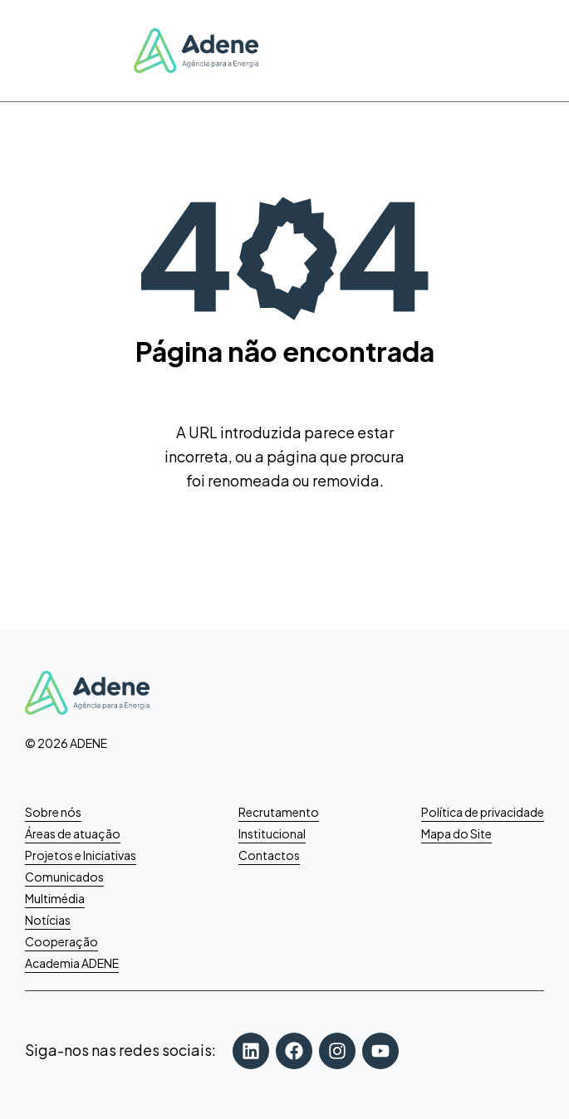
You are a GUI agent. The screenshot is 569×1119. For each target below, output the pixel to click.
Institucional (272, 833)
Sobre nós (53, 811)
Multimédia (55, 898)
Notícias (48, 919)
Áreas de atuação (72, 833)
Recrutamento (278, 811)
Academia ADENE (72, 962)
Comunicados (64, 876)
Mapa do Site (456, 833)
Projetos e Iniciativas (80, 855)
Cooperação (61, 941)
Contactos (269, 855)
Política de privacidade (482, 811)
